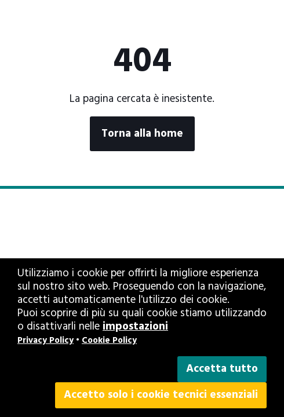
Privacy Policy (45, 341)
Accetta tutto (222, 369)
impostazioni (135, 326)
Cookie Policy (109, 341)
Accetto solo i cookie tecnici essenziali (161, 395)
